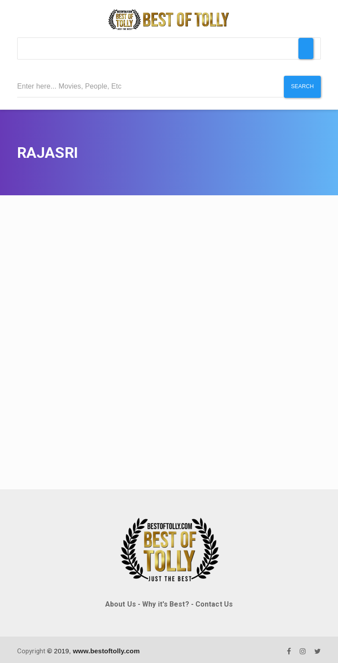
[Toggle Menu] (305, 48)
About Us (120, 601)
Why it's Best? (165, 601)
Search (301, 86)
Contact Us (214, 601)
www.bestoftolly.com (106, 648)
